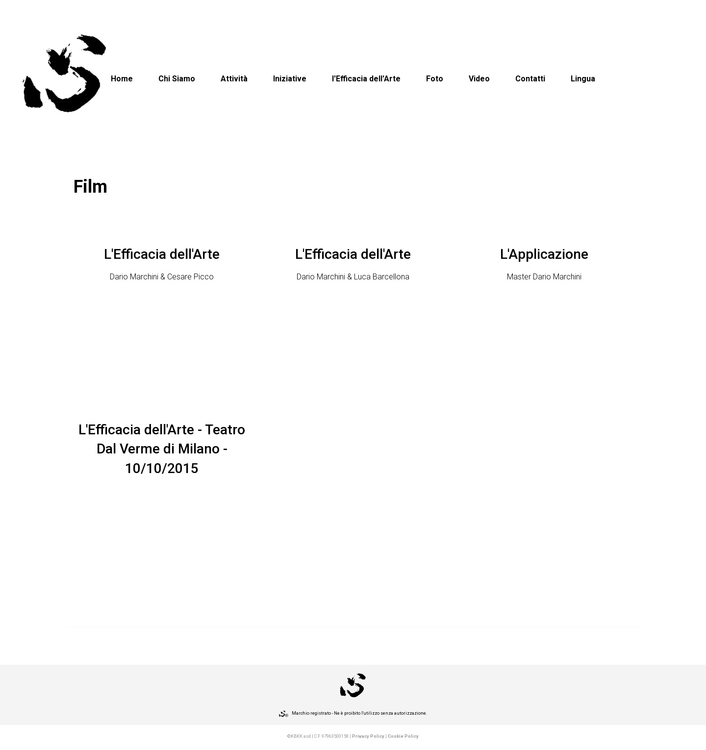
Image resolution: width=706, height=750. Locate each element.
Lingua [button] (583, 78)
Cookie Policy (403, 736)
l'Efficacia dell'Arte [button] (366, 78)
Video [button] (479, 78)
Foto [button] (434, 78)
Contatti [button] (530, 78)
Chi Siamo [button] (176, 78)
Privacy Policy (368, 736)
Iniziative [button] (289, 78)
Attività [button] (234, 78)
